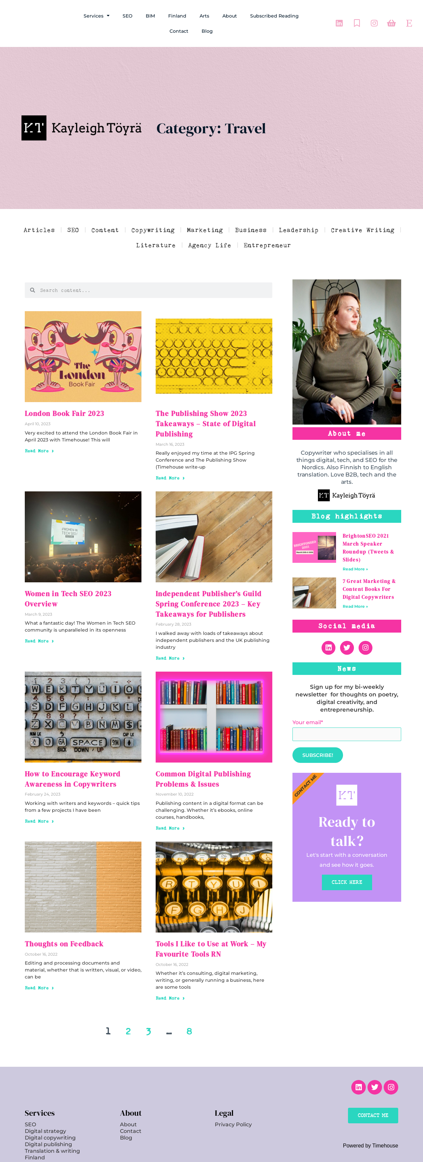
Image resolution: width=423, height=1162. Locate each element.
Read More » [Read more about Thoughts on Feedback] (41, 968)
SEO (128, 16)
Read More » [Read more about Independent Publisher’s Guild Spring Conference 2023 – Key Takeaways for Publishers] (172, 641)
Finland (177, 16)
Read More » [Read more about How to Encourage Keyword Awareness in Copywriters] (41, 802)
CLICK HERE (347, 884)
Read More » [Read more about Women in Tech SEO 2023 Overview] (41, 617)
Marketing (205, 229)
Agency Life (209, 245)
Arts (204, 16)
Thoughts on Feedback (59, 925)
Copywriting (152, 229)
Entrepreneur (267, 245)
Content (105, 229)
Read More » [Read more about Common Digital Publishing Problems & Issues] (172, 809)
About (229, 16)
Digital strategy (45, 1109)
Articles (39, 229)
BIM (150, 16)
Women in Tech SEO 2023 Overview (78, 581)
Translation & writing (52, 1129)
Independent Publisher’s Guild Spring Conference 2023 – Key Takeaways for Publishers (214, 590)
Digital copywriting (50, 1116)
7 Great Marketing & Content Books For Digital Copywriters (369, 589)
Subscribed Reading (274, 16)
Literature (156, 245)
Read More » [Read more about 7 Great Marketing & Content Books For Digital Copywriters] (355, 606)
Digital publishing (48, 1123)
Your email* (346, 730)
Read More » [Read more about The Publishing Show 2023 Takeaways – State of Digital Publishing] (172, 465)
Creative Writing (362, 229)
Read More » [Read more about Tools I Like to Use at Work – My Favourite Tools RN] (172, 976)
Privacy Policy (233, 1103)
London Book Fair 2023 (60, 413)
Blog (207, 31)
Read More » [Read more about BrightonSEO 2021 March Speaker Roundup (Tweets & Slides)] (355, 568)
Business (251, 229)
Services (96, 15)
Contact (179, 31)
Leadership (299, 229)
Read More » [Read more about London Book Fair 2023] (41, 449)
